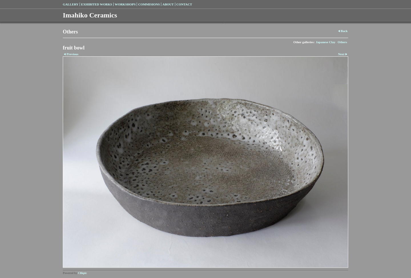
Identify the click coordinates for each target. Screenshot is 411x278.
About (168, 4)
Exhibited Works (96, 4)
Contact (184, 4)
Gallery (70, 4)
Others (342, 42)
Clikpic (82, 273)
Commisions (149, 4)
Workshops (125, 4)
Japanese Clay (325, 42)
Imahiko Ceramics (90, 15)
